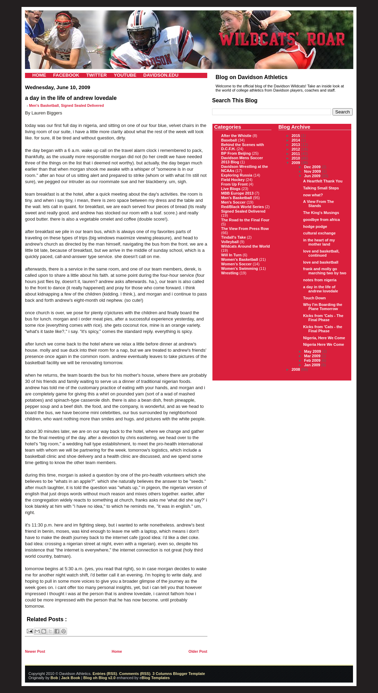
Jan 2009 (312, 365)
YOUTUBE (125, 75)
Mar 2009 (312, 356)
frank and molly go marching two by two (324, 271)
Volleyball (230, 242)
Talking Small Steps (321, 188)
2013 (296, 145)
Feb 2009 (312, 360)
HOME (39, 75)
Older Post (197, 651)
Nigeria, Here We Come (324, 338)
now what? (313, 195)
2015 (296, 136)
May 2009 (313, 351)
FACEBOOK (66, 75)
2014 (296, 140)
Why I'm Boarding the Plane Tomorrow (322, 306)
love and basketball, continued (321, 253)
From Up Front (234, 184)
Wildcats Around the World (245, 246)
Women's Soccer (236, 264)
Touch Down (314, 298)
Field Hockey (233, 180)
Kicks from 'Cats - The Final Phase (323, 318)
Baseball (229, 140)
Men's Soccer (233, 202)
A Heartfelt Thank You (322, 181)
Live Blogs (231, 189)
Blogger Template (188, 673)
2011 (296, 154)
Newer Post (35, 651)
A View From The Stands (318, 203)
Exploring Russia (236, 175)
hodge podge (315, 226)
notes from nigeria (319, 280)
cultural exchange (319, 233)
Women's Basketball (239, 259)
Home (117, 651)
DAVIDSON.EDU (160, 75)
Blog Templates (156, 678)
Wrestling (229, 273)
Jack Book (70, 678)
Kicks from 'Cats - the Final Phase (322, 329)
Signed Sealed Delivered (82, 105)
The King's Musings (321, 213)
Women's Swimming (239, 268)
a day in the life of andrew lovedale (320, 289)
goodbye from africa (321, 219)
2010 (296, 158)
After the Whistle (236, 136)
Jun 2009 (312, 176)
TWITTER (96, 75)
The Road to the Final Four (245, 220)
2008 (296, 369)
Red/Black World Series (242, 207)
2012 (296, 149)
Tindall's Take (233, 237)
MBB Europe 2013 (237, 193)
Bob (54, 678)
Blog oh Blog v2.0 (99, 678)
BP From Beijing (236, 153)
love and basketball (320, 262)
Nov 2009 (313, 171)
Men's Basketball (44, 105)
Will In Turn (231, 255)
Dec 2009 (313, 167)
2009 (296, 163)
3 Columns (162, 673)
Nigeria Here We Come (323, 344)
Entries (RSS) (105, 673)
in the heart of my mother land (319, 242)
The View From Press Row (245, 228)
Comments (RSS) (134, 673)
